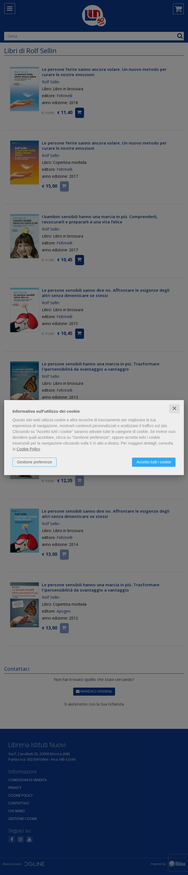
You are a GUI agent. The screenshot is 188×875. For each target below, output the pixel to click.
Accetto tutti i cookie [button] (153, 462)
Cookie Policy (28, 449)
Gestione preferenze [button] (34, 462)
